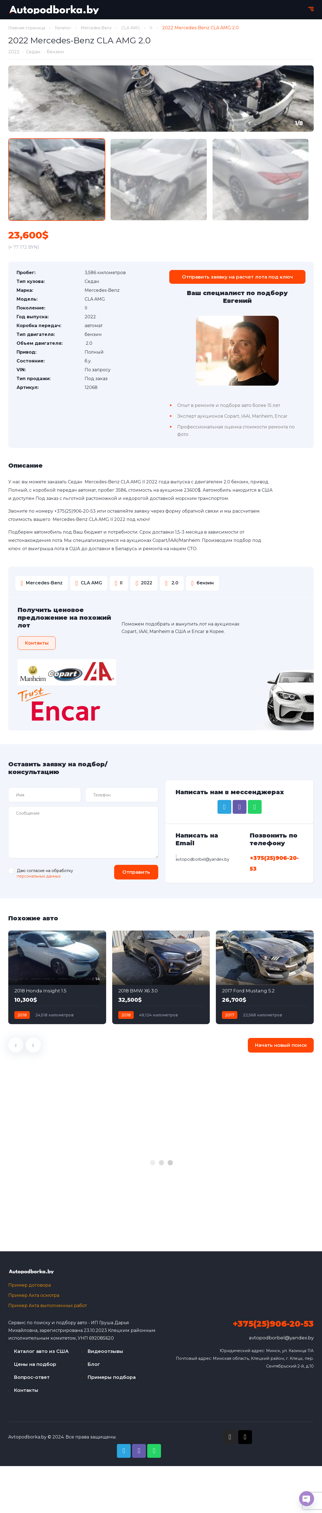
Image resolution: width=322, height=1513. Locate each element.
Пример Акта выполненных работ (47, 1308)
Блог (93, 1367)
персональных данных (39, 878)
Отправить (133, 873)
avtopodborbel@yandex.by (281, 1340)
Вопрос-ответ (32, 1380)
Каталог (68, 27)
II (162, 27)
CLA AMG (141, 27)
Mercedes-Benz (103, 27)
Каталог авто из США (41, 1354)
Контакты (26, 1393)
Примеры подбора (111, 1380)
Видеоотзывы (105, 1354)
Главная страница (28, 27)
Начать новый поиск (281, 1047)
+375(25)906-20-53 (75, 513)
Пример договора (29, 1288)
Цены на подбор (35, 1367)
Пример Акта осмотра (33, 1298)
